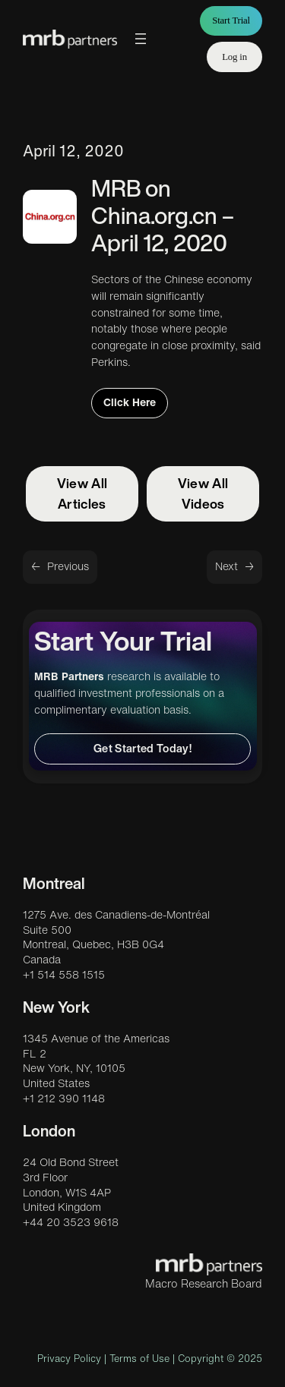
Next (226, 566)
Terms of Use (139, 1358)
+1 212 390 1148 (64, 1098)
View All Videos (203, 493)
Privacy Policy (69, 1358)
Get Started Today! (142, 748)
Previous (68, 566)
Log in (234, 57)
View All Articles (82, 493)
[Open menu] (140, 39)
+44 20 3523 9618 (71, 1222)
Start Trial (231, 20)
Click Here (129, 402)
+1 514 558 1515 (64, 974)
